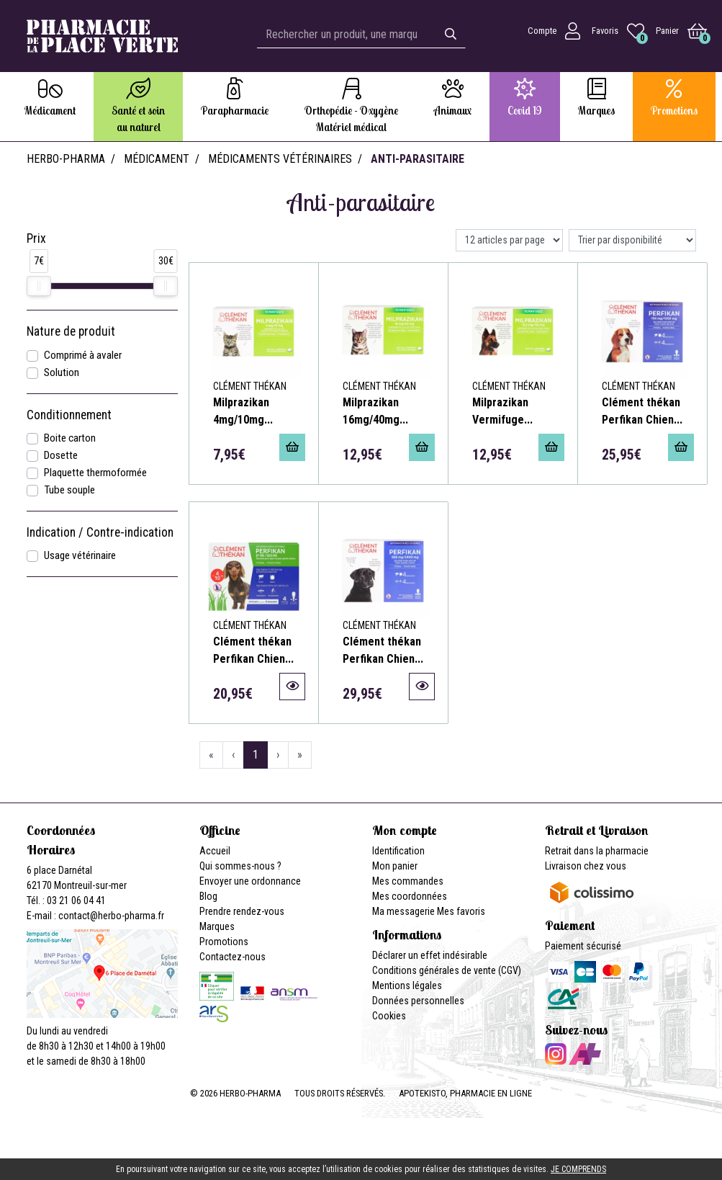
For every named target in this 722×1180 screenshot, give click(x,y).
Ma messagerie (403, 911)
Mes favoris (461, 911)
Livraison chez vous (585, 866)
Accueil (214, 851)
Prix (36, 238)
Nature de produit (71, 331)
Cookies (389, 1016)
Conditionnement (69, 415)
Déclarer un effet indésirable (429, 955)
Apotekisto (465, 1093)
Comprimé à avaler (83, 355)
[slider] (39, 286)
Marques (217, 926)
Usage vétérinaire (80, 555)
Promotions (223, 941)
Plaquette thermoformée (95, 472)
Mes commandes (407, 881)
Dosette (61, 455)
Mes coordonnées (409, 896)
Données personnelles (418, 1000)
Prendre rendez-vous (241, 911)
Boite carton (70, 438)
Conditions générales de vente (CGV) (446, 970)
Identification (398, 851)
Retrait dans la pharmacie (597, 851)
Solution (61, 372)
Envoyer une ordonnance (250, 881)
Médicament (156, 159)
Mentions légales (407, 985)
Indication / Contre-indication (100, 532)
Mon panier (395, 866)
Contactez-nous (232, 956)
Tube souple (69, 489)
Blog (208, 896)
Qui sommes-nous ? (240, 866)
